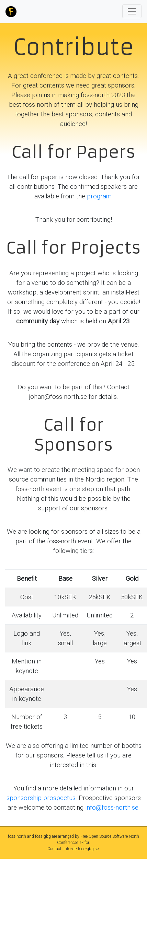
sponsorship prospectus (41, 798)
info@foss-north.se (111, 807)
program (99, 196)
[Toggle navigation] (132, 11)
